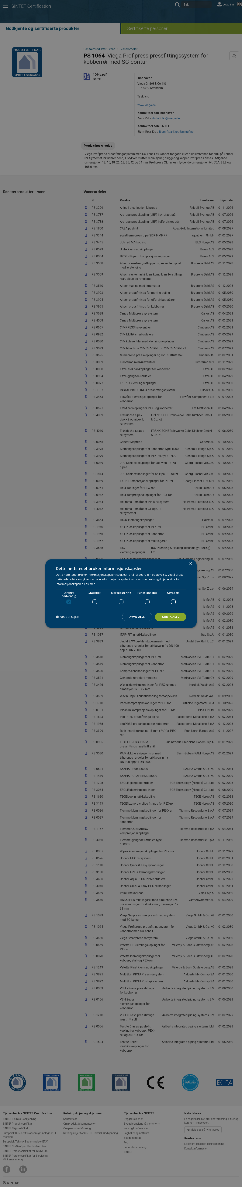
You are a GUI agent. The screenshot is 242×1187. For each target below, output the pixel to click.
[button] (67, 617)
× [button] (190, 563)
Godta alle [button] (170, 616)
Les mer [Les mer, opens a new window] (89, 584)
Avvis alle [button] (137, 616)
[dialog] (121, 593)
